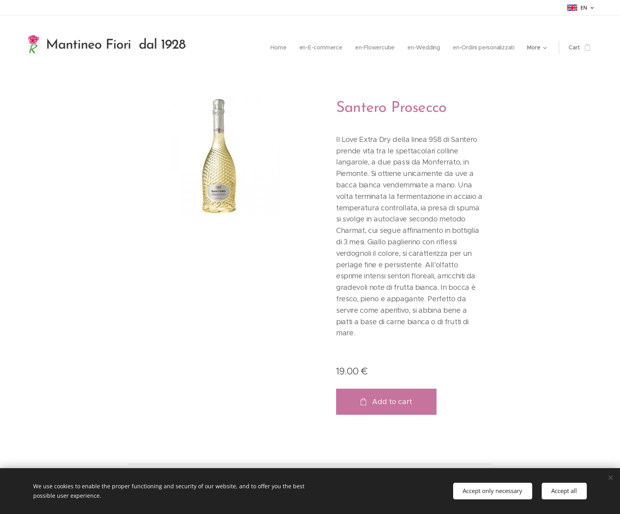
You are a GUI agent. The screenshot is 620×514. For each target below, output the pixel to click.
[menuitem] (276, 47)
